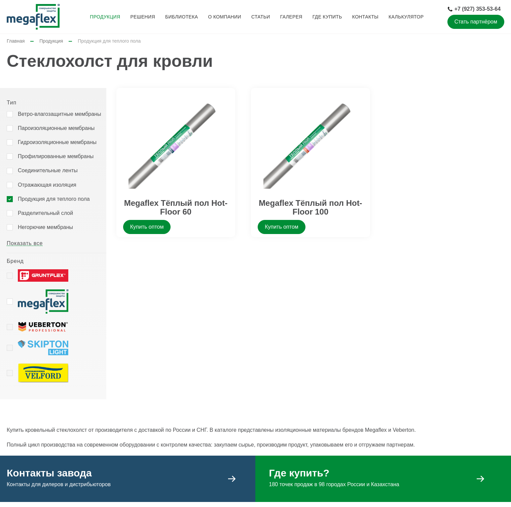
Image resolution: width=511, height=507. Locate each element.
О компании (224, 16)
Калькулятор (406, 16)
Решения (142, 16)
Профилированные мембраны (56, 156)
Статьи (260, 16)
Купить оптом (147, 227)
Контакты (365, 16)
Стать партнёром (475, 22)
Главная (16, 41)
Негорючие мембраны (45, 227)
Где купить (327, 16)
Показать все (25, 243)
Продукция (105, 16)
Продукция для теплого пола (54, 199)
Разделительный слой (45, 213)
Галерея (291, 16)
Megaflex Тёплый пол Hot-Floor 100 (310, 207)
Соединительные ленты (48, 170)
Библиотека (181, 16)
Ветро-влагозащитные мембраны (59, 114)
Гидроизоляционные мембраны (57, 142)
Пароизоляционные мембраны (56, 128)
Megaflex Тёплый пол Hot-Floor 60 (176, 207)
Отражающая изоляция (47, 185)
